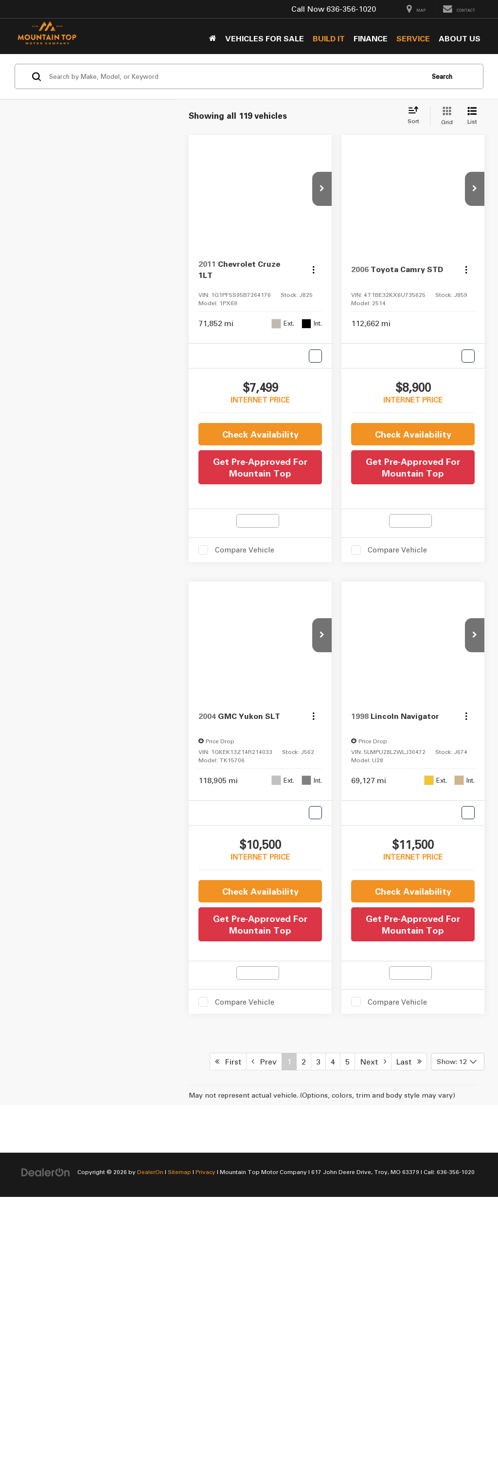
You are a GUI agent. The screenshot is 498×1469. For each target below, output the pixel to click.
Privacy (205, 1434)
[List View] (472, 116)
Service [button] (413, 38)
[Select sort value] (416, 116)
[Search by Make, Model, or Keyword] (235, 76)
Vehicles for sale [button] (264, 38)
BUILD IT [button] (329, 38)
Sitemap (179, 1434)
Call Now (307, 9)
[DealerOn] (46, 1434)
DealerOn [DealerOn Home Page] (150, 1434)
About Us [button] (459, 38)
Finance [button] (371, 38)
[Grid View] (445, 116)
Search (442, 76)
